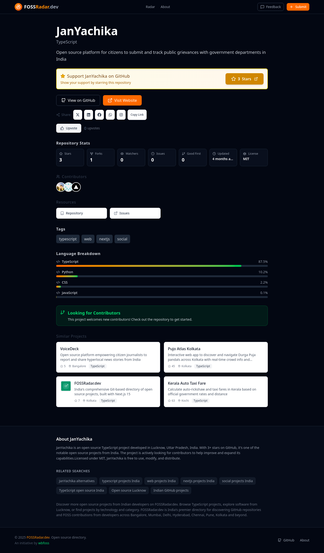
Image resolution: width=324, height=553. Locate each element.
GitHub (286, 540)
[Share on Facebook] (99, 115)
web (88, 239)
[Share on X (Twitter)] (77, 115)
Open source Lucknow (129, 490)
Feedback (270, 6)
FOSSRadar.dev (38, 537)
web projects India (161, 481)
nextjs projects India (198, 481)
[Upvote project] (68, 128)
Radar (150, 6)
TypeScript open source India (81, 490)
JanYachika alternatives (76, 481)
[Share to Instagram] (121, 115)
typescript (68, 239)
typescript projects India (121, 481)
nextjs (104, 239)
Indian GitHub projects (170, 490)
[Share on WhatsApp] (110, 115)
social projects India (237, 481)
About (165, 6)
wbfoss (43, 543)
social (122, 239)
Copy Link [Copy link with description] (137, 115)
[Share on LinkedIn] (88, 115)
